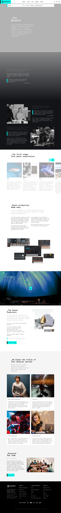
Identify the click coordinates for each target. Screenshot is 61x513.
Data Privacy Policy (42, 508)
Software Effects (22, 495)
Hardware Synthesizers (23, 487)
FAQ (31, 493)
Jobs (44, 491)
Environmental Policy (38, 5)
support (41, 1)
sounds (28, 1)
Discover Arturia (46, 487)
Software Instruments (23, 493)
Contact (44, 498)
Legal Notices (35, 508)
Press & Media (45, 495)
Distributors (33, 495)
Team (27, 5)
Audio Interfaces (22, 491)
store (32, 1)
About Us (24, 5)
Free (20, 498)
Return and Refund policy (36, 498)
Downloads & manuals (35, 489)
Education (45, 493)
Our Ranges (31, 5)
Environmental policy (47, 489)
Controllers (21, 489)
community (37, 1)
